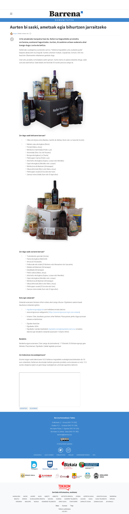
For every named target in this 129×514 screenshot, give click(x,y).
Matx (57, 506)
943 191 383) (74, 432)
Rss (94, 455)
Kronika (19, 501)
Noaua (36, 501)
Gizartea (23, 408)
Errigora (15, 33)
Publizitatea (61, 455)
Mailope (28, 501)
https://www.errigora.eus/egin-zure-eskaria (64, 312)
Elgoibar (33, 408)
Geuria (50, 499)
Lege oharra (49, 455)
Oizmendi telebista (49, 501)
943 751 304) (72, 425)
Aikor (25, 496)
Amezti (47, 496)
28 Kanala (109, 501)
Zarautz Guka (85, 501)
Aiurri (32, 496)
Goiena (58, 499)
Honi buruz (38, 455)
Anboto (55, 496)
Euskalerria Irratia (37, 499)
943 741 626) (74, 428)
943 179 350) (72, 422)
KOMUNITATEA (64, 20)
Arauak (70, 455)
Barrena (113, 496)
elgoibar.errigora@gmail (35, 310)
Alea (39, 496)
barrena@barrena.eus (64, 435)
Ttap (71, 506)
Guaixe (83, 499)
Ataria (78, 496)
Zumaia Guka (98, 501)
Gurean (64, 506)
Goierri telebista (70, 499)
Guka (90, 499)
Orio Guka (62, 501)
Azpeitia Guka (89, 496)
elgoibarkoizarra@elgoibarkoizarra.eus (62, 329)
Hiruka (112, 499)
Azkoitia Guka (102, 496)
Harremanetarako (83, 455)
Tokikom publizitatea (64, 509)
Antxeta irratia (67, 496)
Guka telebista (101, 499)
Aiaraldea (16, 496)
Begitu (16, 499)
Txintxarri (73, 501)
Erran (24, 499)
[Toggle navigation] (11, 13)
